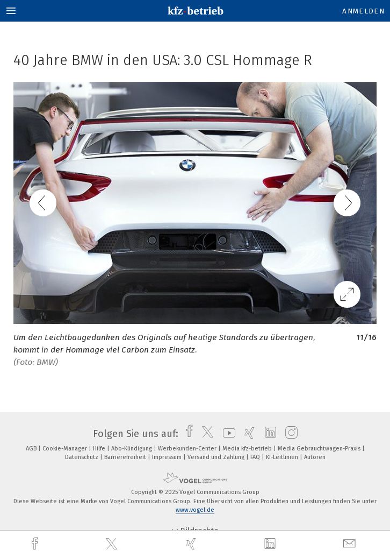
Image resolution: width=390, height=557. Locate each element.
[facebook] (36, 543)
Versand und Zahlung (216, 457)
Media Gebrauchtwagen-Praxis (320, 448)
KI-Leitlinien (283, 457)
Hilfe (100, 448)
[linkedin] (271, 544)
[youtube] (226, 434)
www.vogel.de (195, 509)
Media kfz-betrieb (247, 448)
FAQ (256, 457)
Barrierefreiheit (126, 457)
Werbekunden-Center (188, 448)
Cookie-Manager (65, 448)
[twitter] (112, 544)
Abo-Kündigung (132, 448)
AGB (32, 448)
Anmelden (363, 11)
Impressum (167, 457)
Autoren (315, 457)
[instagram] (289, 434)
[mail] (350, 543)
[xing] (192, 544)
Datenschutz (82, 457)
